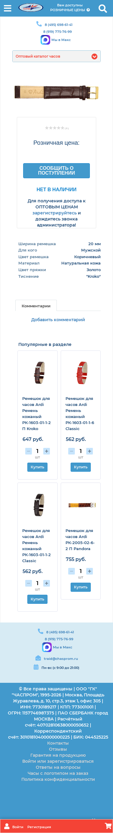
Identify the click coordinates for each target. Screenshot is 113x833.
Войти (18, 827)
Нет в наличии (57, 189)
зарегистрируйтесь (54, 213)
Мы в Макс (61, 40)
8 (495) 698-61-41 (58, 25)
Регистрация (39, 827)
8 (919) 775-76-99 (57, 32)
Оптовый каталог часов (38, 56)
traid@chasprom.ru (61, 659)
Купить (37, 467)
